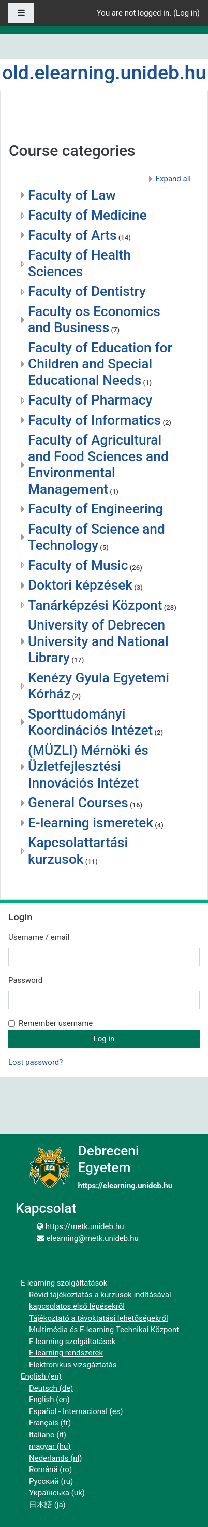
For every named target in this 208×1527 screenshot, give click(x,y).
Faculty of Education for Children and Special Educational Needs (100, 364)
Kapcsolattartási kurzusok (78, 851)
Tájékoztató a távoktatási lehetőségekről (98, 1318)
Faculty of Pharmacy (90, 400)
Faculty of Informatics (94, 420)
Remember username (56, 1023)
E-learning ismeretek (90, 823)
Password (25, 980)
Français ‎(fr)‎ (50, 1423)
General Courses (78, 802)
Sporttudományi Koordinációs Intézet (90, 722)
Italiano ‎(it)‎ (47, 1434)
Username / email (38, 937)
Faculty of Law (72, 195)
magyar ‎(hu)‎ (50, 1446)
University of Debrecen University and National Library (98, 641)
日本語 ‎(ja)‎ (47, 1504)
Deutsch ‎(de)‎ (51, 1388)
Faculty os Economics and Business (94, 320)
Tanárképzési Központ (95, 605)
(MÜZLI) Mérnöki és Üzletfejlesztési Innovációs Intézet (88, 767)
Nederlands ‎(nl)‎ (55, 1458)
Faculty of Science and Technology (96, 537)
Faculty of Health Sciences (79, 263)
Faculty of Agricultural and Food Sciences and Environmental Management (98, 464)
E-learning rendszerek (66, 1353)
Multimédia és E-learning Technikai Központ (104, 1329)
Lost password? (35, 1062)
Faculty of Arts (72, 235)
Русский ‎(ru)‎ (51, 1481)
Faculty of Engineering (95, 509)
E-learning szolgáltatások (72, 1341)
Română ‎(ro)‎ (50, 1469)
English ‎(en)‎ (41, 1376)
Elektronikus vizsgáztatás (72, 1364)
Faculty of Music (78, 565)
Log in (186, 13)
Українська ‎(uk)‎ (57, 1492)
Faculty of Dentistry (87, 291)
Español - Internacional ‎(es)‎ (76, 1411)
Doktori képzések (80, 585)
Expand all (173, 178)
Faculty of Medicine (87, 215)
